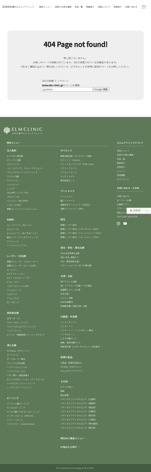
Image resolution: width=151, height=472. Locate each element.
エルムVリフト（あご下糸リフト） (23, 233)
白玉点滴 (65, 293)
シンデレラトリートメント (19, 387)
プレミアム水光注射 (16, 363)
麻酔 (63, 391)
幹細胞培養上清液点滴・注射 (74, 305)
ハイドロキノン (68, 334)
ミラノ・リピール (15, 419)
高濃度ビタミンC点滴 (70, 289)
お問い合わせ (123, 196)
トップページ (61, 80)
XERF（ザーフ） (14, 318)
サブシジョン (13, 180)
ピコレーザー (13, 281)
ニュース (121, 171)
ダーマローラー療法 (16, 358)
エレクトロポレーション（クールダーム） (26, 379)
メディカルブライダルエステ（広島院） (79, 399)
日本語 (135, 210)
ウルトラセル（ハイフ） (18, 322)
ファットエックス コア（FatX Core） (78, 164)
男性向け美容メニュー (72, 438)
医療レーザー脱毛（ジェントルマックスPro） (82, 233)
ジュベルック (13, 184)
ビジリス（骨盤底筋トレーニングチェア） (26, 334)
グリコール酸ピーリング (18, 403)
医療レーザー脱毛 (69, 224)
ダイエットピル (68, 176)
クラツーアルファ (69, 168)
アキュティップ (14, 290)
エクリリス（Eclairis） (71, 160)
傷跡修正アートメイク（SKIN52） (76, 204)
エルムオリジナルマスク (72, 370)
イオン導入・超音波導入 (18, 375)
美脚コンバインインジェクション (22, 208)
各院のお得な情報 (125, 154)
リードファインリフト (17, 245)
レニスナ (11, 188)
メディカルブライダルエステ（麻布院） (79, 427)
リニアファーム (14, 330)
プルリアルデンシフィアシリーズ (22, 172)
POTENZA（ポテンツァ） (18, 350)
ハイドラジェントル (16, 371)
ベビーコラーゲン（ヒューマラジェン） (25, 168)
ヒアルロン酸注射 (15, 155)
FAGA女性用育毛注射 (70, 253)
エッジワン (12, 269)
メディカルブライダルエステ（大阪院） (79, 419)
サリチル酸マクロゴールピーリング (23, 411)
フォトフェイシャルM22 (18, 285)
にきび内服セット (69, 338)
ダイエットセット (69, 172)
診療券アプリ (123, 204)
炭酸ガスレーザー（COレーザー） (23, 261)
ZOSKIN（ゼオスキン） (71, 366)
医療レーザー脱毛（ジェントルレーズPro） (80, 237)
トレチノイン (67, 326)
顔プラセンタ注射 (69, 281)
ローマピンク (13, 302)
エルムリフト (13, 229)
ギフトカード (123, 179)
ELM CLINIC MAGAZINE (127, 216)
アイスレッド (13, 241)
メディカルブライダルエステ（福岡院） (79, 403)
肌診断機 (65, 395)
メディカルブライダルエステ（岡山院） (79, 407)
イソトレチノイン (69, 322)
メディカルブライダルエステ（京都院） (79, 411)
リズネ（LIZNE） (14, 204)
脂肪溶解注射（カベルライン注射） (77, 155)
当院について (123, 150)
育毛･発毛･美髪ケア (70, 257)
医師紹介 (121, 162)
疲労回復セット (68, 180)
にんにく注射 (67, 297)
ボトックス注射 (14, 160)
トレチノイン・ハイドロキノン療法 (77, 330)
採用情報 (121, 175)
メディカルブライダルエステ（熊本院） (79, 415)
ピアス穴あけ (67, 386)
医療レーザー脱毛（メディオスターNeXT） (80, 228)
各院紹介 (121, 166)
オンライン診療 (124, 200)
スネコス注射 (13, 176)
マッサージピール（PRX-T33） (20, 415)
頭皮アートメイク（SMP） (73, 208)
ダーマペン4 (12, 354)
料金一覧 (121, 158)
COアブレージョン (16, 273)
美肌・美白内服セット (71, 342)
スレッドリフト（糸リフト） (20, 225)
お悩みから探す (69, 447)
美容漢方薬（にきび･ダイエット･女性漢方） (81, 346)
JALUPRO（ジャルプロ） (18, 192)
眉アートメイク (68, 200)
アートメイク (67, 196)
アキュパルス (13, 298)
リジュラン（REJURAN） (18, 200)
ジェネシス (12, 294)
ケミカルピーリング (16, 407)
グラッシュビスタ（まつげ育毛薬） (77, 265)
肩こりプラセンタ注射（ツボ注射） (77, 285)
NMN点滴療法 (67, 301)
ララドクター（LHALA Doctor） (21, 423)
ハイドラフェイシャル (17, 367)
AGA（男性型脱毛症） (71, 261)
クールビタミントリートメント (21, 383)
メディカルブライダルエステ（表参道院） (80, 423)
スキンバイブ (13, 164)
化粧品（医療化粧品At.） (72, 362)
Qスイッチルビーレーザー (19, 277)
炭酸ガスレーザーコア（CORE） (22, 265)
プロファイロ (13, 196)
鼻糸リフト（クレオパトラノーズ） (23, 237)
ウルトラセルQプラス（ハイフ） (22, 326)
